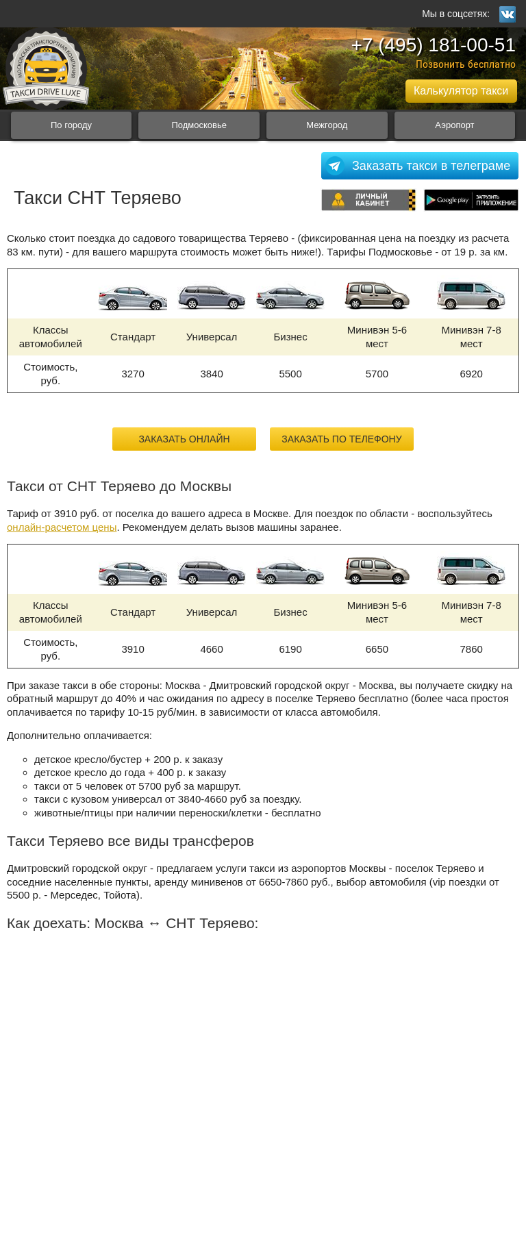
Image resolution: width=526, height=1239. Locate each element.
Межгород (326, 125)
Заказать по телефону (341, 439)
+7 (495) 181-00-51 (433, 44)
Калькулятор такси (461, 91)
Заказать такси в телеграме (431, 166)
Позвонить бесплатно (466, 64)
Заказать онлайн (183, 439)
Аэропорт (454, 125)
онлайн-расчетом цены (61, 527)
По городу (71, 125)
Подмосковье (199, 125)
